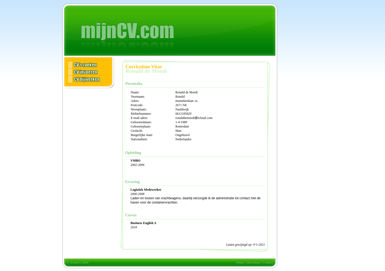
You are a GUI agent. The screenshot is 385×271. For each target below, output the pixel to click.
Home (240, 262)
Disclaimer (254, 262)
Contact (268, 262)
